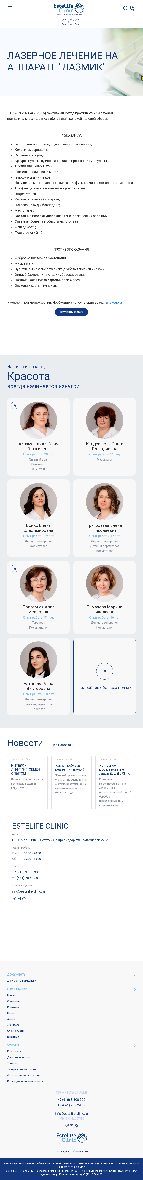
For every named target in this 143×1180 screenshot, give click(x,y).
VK (71, 22)
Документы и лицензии (21, 980)
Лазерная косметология (22, 1069)
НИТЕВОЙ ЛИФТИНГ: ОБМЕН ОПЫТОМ (25, 769)
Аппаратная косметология (23, 1075)
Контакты (13, 1007)
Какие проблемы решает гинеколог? (70, 767)
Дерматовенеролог (19, 1057)
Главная (12, 995)
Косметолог (14, 1051)
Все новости (61, 745)
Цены (10, 1013)
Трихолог (13, 1063)
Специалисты (15, 1030)
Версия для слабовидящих (71, 1151)
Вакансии (13, 1036)
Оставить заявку (71, 312)
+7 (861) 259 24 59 (26, 878)
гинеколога (113, 302)
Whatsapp (77, 22)
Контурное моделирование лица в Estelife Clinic (114, 769)
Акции (11, 1019)
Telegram (64, 22)
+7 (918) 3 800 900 (26, 872)
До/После (13, 1024)
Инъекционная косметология (25, 1081)
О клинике (13, 1001)
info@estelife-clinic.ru (28, 891)
